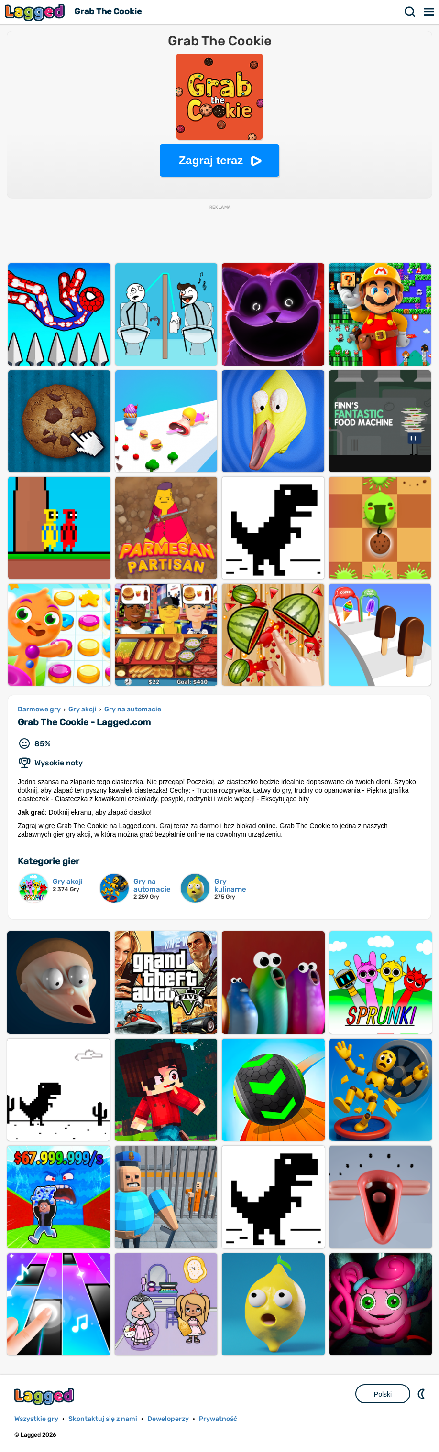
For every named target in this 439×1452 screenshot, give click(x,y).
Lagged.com (45, 1396)
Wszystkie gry (36, 1419)
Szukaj (410, 12)
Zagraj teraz (211, 160)
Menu (429, 12)
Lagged (36, 12)
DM (422, 1393)
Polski (383, 1394)
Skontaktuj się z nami (102, 1419)
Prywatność (218, 1419)
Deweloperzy (168, 1419)
